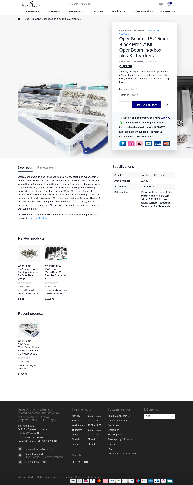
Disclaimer (113, 430)
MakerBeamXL (33, 11)
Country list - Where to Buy (122, 453)
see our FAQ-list (39, 218)
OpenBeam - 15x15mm (132, 30)
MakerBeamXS (76, 11)
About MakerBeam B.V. (120, 416)
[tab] (45, 168)
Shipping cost (115, 434)
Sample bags (118, 11)
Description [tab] (25, 167)
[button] (160, 4)
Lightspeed (94, 477)
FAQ (110, 449)
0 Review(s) (139, 61)
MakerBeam (55, 11)
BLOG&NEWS (167, 11)
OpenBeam (97, 11)
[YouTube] (87, 462)
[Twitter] (80, 462)
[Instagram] (74, 462)
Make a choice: (128, 89)
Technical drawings (142, 11)
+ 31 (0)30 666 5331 (28, 433)
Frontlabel (68, 477)
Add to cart (147, 105)
